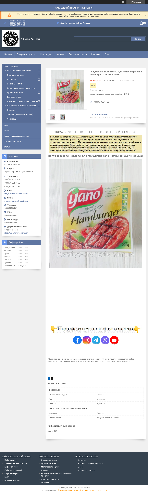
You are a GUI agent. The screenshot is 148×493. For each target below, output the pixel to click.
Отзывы (7, 131)
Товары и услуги (24, 54)
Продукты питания (15, 75)
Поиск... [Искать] (137, 39)
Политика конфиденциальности (93, 490)
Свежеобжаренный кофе (15, 463)
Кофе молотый (11, 467)
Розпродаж (45, 54)
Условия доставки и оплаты (90, 463)
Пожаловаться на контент (68, 490)
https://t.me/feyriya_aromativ (16, 233)
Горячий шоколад (12, 480)
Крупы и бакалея (48, 463)
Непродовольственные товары (21, 106)
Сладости (11, 79)
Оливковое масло (49, 460)
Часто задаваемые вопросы (16, 136)
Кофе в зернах (10, 460)
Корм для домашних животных (21, 88)
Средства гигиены (15, 92)
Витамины (45, 483)
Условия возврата (86, 470)
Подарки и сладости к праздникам (22, 101)
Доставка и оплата (78, 54)
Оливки (44, 470)
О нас (107, 54)
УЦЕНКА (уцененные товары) (20, 114)
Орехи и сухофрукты (50, 479)
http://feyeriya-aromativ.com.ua (16, 194)
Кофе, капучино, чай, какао (19, 71)
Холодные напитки (15, 84)
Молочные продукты (50, 467)
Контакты (95, 54)
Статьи (7, 147)
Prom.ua (87, 488)
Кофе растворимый (13, 470)
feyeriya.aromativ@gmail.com (16, 201)
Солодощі (11, 119)
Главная (8, 54)
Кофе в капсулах (11, 473)
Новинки (60, 54)
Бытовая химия (14, 97)
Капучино (8, 477)
